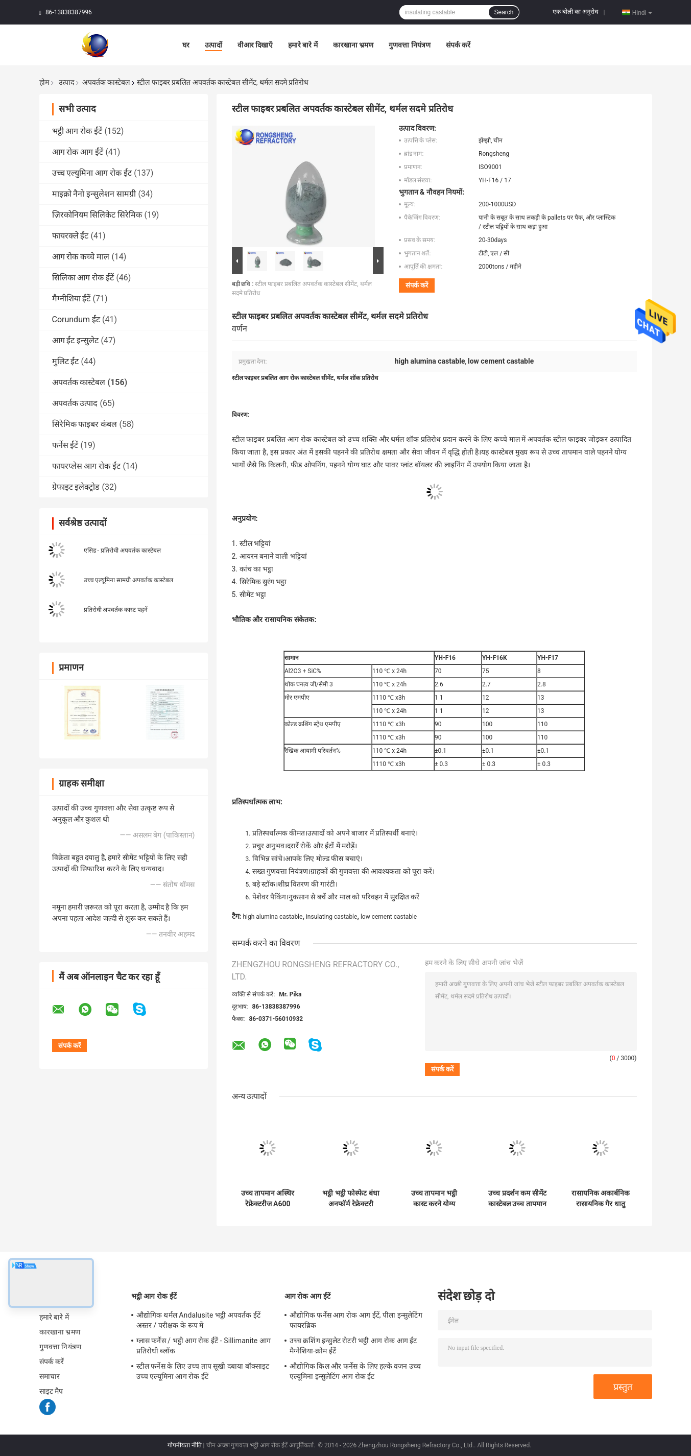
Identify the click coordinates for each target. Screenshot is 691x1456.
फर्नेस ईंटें (65, 445)
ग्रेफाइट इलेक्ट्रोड (76, 487)
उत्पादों (213, 45)
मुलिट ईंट (65, 361)
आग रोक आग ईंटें (78, 152)
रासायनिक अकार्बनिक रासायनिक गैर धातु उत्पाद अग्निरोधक (600, 1198)
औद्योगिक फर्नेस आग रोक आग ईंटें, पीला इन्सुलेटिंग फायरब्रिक (356, 1320)
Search (503, 12)
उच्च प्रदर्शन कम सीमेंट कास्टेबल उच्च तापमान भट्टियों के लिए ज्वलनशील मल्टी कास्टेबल (517, 1198)
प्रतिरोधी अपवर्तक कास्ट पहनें (116, 609)
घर (185, 45)
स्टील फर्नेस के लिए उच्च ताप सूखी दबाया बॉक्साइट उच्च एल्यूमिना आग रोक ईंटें (203, 1371)
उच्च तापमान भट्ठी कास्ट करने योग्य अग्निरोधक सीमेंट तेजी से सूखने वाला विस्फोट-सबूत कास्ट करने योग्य (434, 1198)
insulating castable (331, 916)
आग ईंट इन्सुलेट (75, 340)
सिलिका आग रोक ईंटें (83, 277)
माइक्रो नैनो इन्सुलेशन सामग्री (94, 194)
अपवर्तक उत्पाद (75, 403)
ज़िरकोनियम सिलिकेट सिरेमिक (97, 215)
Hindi (642, 12)
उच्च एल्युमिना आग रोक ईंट (92, 173)
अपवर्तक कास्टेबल (106, 82)
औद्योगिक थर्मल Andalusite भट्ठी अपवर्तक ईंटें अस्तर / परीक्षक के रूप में (198, 1320)
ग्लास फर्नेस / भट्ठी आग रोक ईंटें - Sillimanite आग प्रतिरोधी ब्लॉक (203, 1345)
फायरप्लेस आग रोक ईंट (86, 466)
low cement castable (389, 916)
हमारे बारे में (303, 45)
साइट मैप (51, 1391)
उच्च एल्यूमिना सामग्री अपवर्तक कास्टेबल (129, 580)
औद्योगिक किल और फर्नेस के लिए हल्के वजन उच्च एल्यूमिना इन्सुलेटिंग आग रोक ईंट (355, 1371)
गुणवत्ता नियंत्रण (409, 45)
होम (44, 82)
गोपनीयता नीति (185, 1445)
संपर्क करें (458, 45)
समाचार (49, 1376)
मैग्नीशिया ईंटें (71, 298)
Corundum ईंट (76, 319)
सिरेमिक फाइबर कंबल (84, 424)
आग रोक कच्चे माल (81, 256)
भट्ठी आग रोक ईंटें (77, 131)
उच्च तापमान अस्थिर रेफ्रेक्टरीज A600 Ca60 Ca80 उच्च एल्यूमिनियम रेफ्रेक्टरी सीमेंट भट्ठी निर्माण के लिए (267, 1198)
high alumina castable (272, 916)
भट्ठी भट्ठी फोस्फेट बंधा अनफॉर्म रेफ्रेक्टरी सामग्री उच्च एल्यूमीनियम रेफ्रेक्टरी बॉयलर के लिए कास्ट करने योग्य (350, 1198)
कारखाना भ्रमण (353, 45)
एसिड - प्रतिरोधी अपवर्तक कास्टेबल (122, 550)
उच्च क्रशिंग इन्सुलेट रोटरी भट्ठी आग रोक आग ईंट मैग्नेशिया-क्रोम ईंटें (353, 1345)
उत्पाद (66, 82)
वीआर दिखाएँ (255, 45)
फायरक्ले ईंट (70, 236)
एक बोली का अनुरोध (575, 11)
